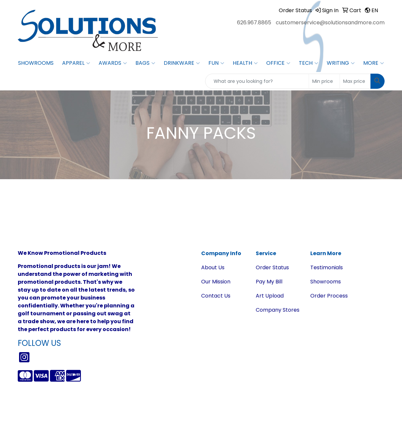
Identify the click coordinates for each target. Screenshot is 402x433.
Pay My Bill (269, 281)
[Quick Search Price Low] (324, 81)
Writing (341, 63)
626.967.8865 (254, 22)
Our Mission (215, 281)
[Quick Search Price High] (355, 81)
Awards (113, 63)
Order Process (329, 296)
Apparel (76, 63)
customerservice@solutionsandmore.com (330, 22)
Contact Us (215, 296)
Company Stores (277, 310)
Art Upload (270, 296)
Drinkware (182, 63)
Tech (308, 63)
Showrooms (36, 63)
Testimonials (326, 267)
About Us (213, 267)
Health (245, 63)
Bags (145, 63)
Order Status (272, 267)
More (373, 63)
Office (278, 63)
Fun (216, 63)
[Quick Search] (257, 81)
